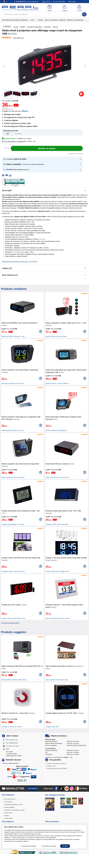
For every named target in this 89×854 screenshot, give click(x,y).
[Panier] (79, 8)
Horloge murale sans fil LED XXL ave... (14, 618)
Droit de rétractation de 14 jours (56, 763)
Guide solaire (8, 818)
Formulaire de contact (12, 746)
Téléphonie (61, 20)
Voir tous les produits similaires (10, 623)
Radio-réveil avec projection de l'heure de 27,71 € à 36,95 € (19, 261)
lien (40, 834)
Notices (7, 815)
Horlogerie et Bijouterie (34, 27)
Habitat (40, 20)
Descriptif (6, 190)
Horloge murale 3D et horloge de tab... (58, 571)
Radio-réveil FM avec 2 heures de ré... (58, 477)
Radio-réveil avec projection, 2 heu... (13, 430)
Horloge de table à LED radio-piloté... (57, 524)
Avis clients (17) (10, 275)
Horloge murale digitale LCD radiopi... (13, 524)
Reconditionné (78, 20)
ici (27, 841)
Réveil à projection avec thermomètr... (14, 477)
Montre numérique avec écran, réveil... (58, 618)
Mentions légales (10, 807)
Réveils (55, 27)
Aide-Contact (72, 1)
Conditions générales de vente (14, 804)
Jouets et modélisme (51, 20)
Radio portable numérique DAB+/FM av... (15, 680)
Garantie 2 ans (51, 766)
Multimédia (24, 20)
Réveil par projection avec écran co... (13, 383)
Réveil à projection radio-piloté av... (57, 430)
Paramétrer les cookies (49, 846)
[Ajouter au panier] (47, 148)
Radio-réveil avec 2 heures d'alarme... (58, 383)
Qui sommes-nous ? (10, 799)
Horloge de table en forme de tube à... (14, 571)
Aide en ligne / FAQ (11, 740)
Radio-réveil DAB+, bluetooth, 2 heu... (14, 336)
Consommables (15, 20)
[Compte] (64, 8)
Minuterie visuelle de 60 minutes (12, 727)
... (85, 20)
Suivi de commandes (59, 1)
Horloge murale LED (52, 727)
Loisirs (32, 20)
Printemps (70, 20)
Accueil (15, 27)
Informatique (6, 20)
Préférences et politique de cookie (15, 810)
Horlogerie (47, 27)
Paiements (10, 763)
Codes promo (9, 813)
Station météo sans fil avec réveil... (57, 336)
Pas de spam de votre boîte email (57, 768)
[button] (13, 141)
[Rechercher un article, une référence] (44, 14)
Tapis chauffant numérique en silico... (57, 680)
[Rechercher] (84, 14)
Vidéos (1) (7, 268)
